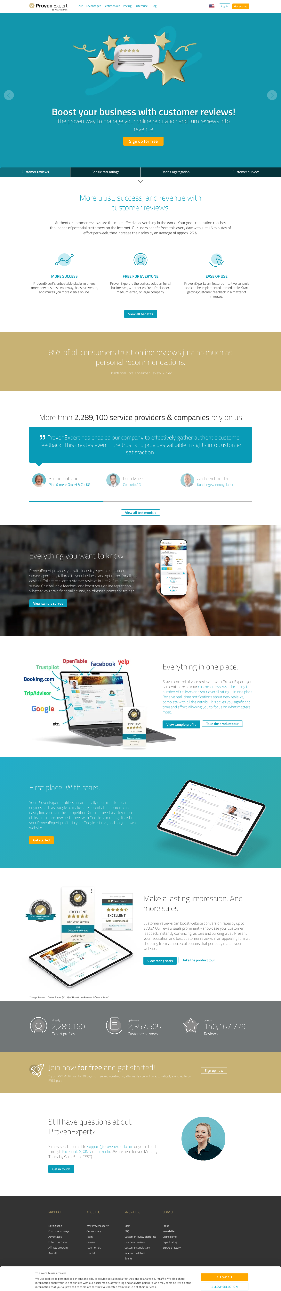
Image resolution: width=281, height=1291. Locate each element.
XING (87, 1151)
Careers (90, 1242)
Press (166, 1226)
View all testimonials (140, 512)
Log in (224, 6)
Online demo (170, 1236)
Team (89, 1236)
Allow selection (225, 1264)
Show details (165, 1284)
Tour (80, 6)
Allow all (225, 1255)
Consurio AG (132, 484)
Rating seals (55, 1226)
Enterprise (141, 6)
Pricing (127, 6)
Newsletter (169, 1231)
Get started (240, 6)
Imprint (39, 1273)
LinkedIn (103, 1151)
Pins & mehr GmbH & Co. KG (69, 484)
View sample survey (48, 603)
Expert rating (170, 1242)
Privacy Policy (54, 1273)
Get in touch (61, 1168)
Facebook (70, 1151)
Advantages (93, 6)
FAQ (126, 1231)
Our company (93, 1231)
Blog (154, 6)
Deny (225, 1276)
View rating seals (160, 960)
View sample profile (181, 724)
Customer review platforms (140, 1236)
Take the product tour (222, 723)
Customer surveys (58, 1231)
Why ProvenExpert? (97, 1226)
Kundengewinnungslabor (215, 484)
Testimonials (112, 6)
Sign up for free (143, 141)
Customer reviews (135, 1242)
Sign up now (214, 1070)
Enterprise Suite (57, 1242)
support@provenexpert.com (110, 1146)
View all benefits (140, 313)
